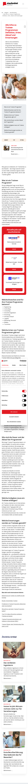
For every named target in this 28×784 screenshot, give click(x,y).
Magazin (6, 12)
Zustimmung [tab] (5, 365)
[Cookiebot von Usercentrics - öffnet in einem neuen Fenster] (20, 361)
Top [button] (14, 140)
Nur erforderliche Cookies (14, 421)
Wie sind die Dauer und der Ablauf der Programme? (13, 121)
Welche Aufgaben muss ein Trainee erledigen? (14, 126)
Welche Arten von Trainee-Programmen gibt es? (11, 116)
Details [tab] (14, 365)
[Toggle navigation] (23, 4)
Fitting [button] (22, 140)
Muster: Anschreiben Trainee (9, 601)
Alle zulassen (14, 411)
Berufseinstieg (13, 12)
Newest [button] (6, 140)
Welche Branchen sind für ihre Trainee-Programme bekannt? (12, 111)
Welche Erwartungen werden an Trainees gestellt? (13, 131)
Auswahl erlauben (14, 416)
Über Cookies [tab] (22, 365)
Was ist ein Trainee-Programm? (13, 107)
